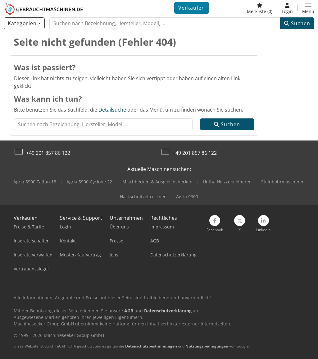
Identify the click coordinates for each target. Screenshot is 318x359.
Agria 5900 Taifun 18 (34, 182)
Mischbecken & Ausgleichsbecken (157, 182)
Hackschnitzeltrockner (143, 197)
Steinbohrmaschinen (283, 182)
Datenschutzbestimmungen (151, 346)
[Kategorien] (24, 23)
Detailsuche (112, 109)
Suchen (297, 23)
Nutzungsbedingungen (206, 346)
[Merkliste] (259, 8)
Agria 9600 (187, 197)
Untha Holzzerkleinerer (227, 182)
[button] (308, 8)
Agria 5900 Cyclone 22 (89, 182)
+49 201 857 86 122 (48, 153)
